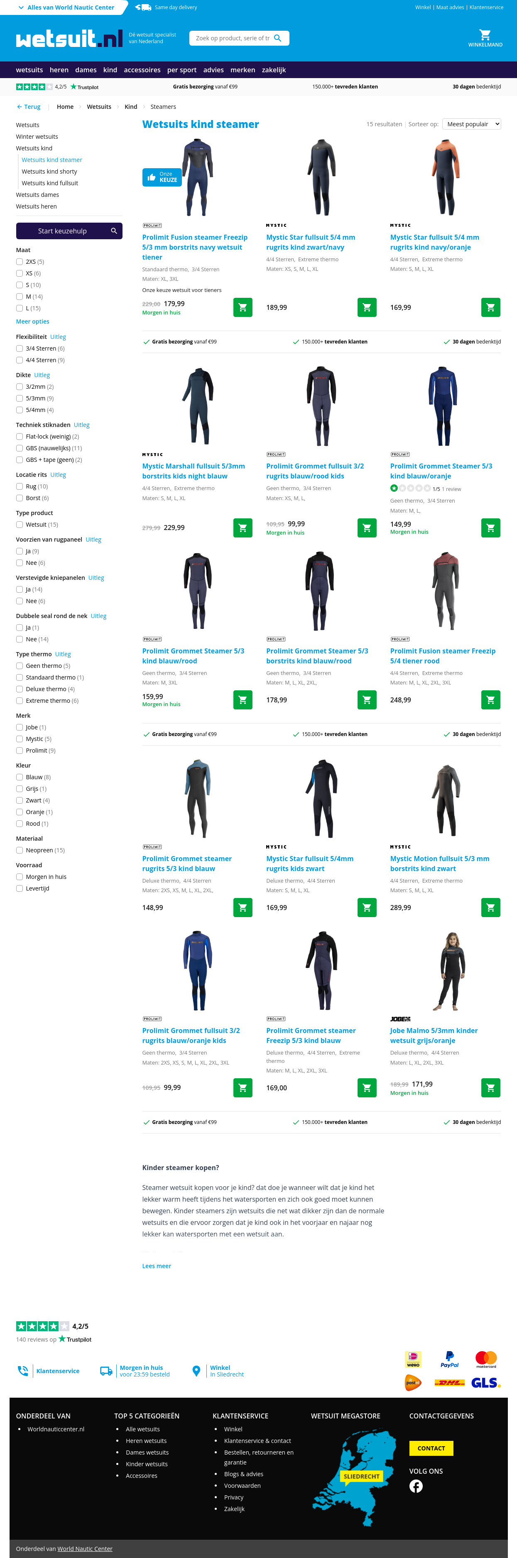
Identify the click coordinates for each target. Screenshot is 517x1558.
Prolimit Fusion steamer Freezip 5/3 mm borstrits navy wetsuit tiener (195, 247)
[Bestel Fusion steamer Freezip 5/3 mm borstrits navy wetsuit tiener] (243, 307)
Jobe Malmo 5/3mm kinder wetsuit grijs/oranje (434, 1035)
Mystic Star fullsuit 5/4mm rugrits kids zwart (309, 863)
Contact (431, 1448)
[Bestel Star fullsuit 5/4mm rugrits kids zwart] (367, 908)
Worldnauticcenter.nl (55, 1429)
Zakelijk (234, 1509)
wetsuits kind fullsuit (50, 183)
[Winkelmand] (485, 38)
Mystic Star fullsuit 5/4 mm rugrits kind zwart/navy (310, 242)
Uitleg (58, 337)
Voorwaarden (242, 1485)
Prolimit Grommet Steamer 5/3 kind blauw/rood (193, 655)
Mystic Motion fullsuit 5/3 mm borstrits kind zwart (440, 863)
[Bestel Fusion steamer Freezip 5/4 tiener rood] (491, 700)
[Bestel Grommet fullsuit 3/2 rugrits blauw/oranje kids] (243, 1088)
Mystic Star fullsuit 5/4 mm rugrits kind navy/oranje (435, 242)
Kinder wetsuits (147, 1464)
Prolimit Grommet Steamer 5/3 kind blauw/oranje (441, 471)
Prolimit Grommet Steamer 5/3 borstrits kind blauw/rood (317, 655)
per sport (182, 69)
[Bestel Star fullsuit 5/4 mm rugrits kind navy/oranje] (491, 307)
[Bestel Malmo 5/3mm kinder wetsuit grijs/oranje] (491, 1088)
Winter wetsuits (37, 136)
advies (213, 69)
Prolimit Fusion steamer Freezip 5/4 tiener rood (443, 655)
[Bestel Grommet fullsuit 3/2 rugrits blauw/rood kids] (367, 528)
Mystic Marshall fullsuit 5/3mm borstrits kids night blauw (193, 471)
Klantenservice (487, 7)
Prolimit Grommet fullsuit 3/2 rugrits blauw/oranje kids (191, 1035)
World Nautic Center (85, 1549)
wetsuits (29, 69)
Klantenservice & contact (257, 1441)
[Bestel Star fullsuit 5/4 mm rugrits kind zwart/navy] (367, 307)
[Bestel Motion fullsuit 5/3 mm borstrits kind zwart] (491, 908)
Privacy (233, 1497)
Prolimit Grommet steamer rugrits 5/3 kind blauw (187, 863)
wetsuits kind (34, 148)
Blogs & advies (243, 1474)
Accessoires (141, 1475)
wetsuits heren (36, 206)
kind (110, 69)
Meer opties (32, 321)
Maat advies (450, 7)
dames (86, 69)
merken (242, 69)
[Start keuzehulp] (69, 231)
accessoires (142, 69)
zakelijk (274, 69)
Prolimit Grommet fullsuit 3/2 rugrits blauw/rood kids (315, 471)
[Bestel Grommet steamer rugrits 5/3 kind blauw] (243, 908)
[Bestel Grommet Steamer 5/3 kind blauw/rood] (243, 700)
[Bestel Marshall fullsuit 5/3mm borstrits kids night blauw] (243, 528)
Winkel (423, 7)
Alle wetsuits (143, 1429)
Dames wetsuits (147, 1452)
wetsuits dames (37, 195)
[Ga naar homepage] (69, 38)
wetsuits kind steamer (52, 160)
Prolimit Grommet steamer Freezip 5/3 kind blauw (311, 1035)
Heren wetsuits (146, 1441)
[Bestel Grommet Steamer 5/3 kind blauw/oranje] (491, 528)
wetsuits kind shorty (49, 171)
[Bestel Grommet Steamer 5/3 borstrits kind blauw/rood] (367, 700)
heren (59, 69)
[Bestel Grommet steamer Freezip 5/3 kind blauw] (367, 1088)
